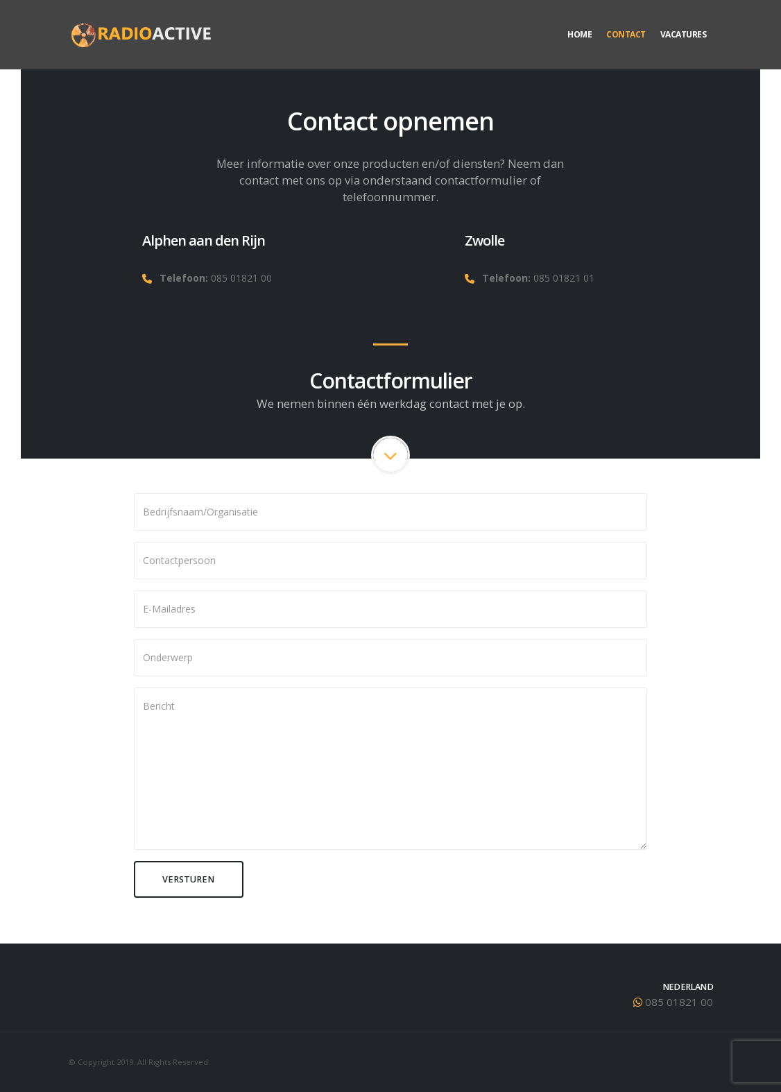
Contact (626, 34)
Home (579, 34)
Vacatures (683, 34)
